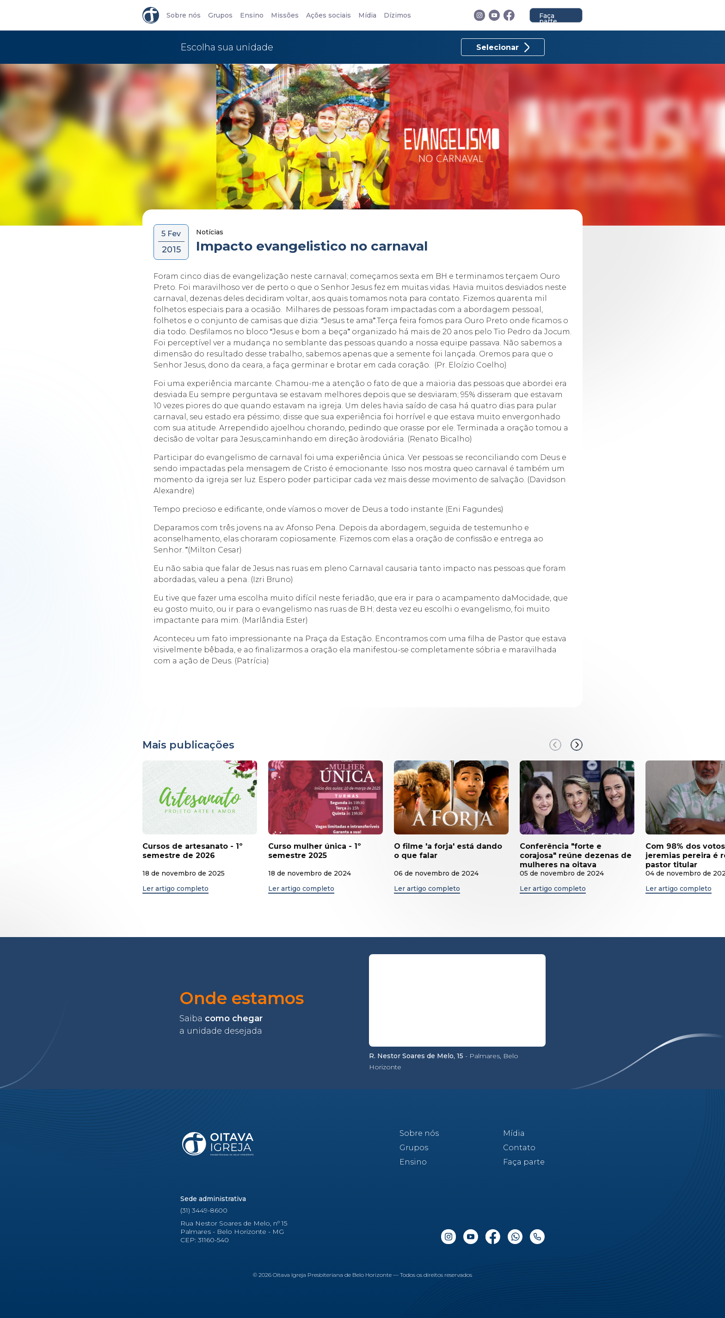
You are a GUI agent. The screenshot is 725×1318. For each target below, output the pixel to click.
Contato (519, 1147)
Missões (285, 15)
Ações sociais (328, 15)
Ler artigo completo (175, 889)
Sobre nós (183, 15)
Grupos (220, 15)
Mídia (367, 15)
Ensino (252, 15)
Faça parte (548, 17)
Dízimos (397, 15)
